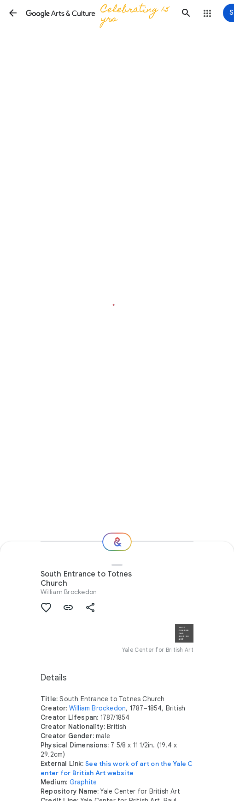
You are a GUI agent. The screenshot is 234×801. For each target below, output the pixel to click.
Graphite (83, 782)
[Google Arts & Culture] (99, 13)
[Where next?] (117, 542)
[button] (13, 13)
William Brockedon (69, 592)
